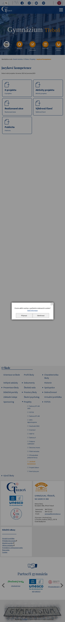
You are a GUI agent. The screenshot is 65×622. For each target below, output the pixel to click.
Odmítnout (41, 316)
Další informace (32, 310)
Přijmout (24, 316)
